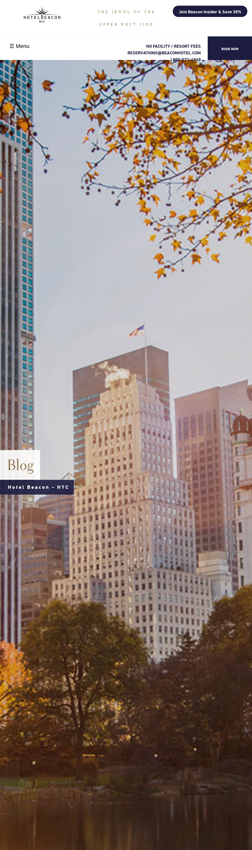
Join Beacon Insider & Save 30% (210, 11)
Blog (20, 465)
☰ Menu (19, 46)
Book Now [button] (229, 49)
